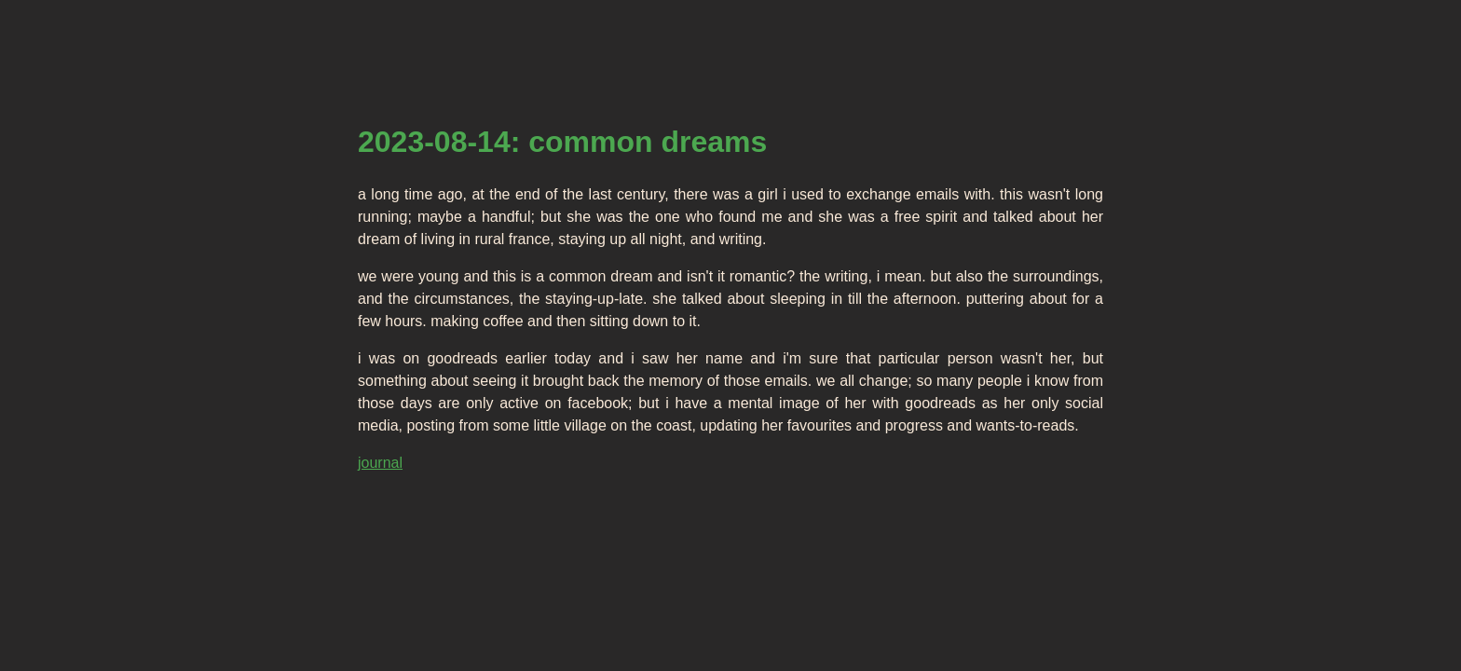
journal (380, 463)
